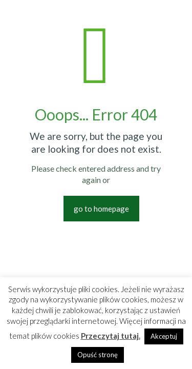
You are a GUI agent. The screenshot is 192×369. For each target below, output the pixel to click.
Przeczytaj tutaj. (110, 335)
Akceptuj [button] (164, 336)
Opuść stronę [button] (97, 355)
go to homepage (101, 208)
